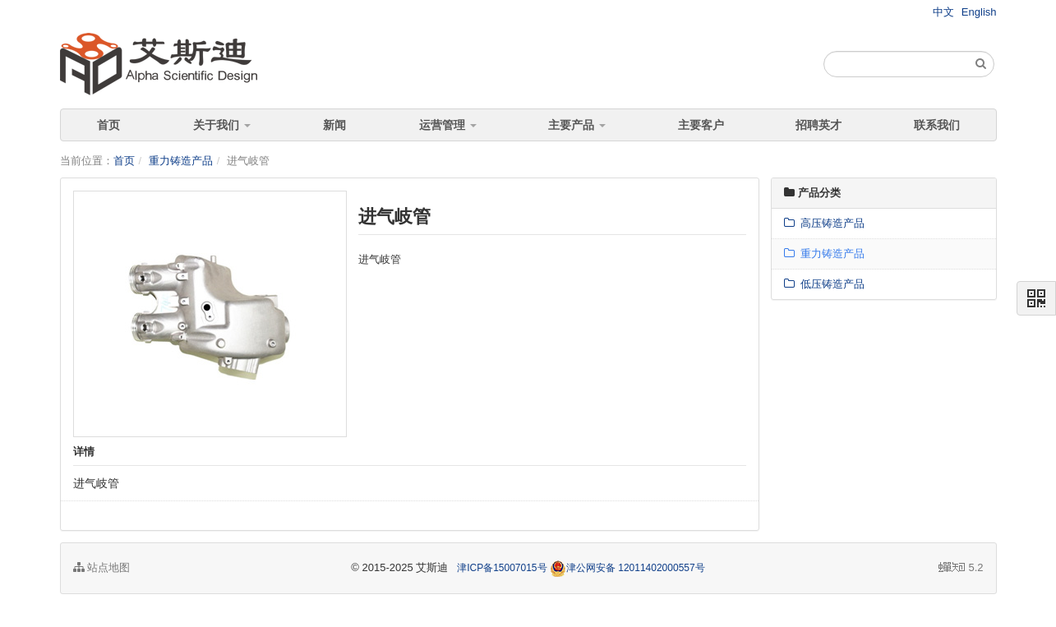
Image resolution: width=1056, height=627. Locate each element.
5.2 (960, 568)
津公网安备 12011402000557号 (627, 568)
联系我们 (937, 124)
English (979, 12)
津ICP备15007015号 (501, 568)
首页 (108, 124)
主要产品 (577, 124)
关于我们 (222, 124)
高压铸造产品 (824, 223)
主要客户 (701, 124)
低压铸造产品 (824, 284)
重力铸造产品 (181, 160)
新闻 (334, 124)
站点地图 (102, 567)
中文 (943, 12)
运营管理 (448, 124)
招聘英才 (818, 124)
